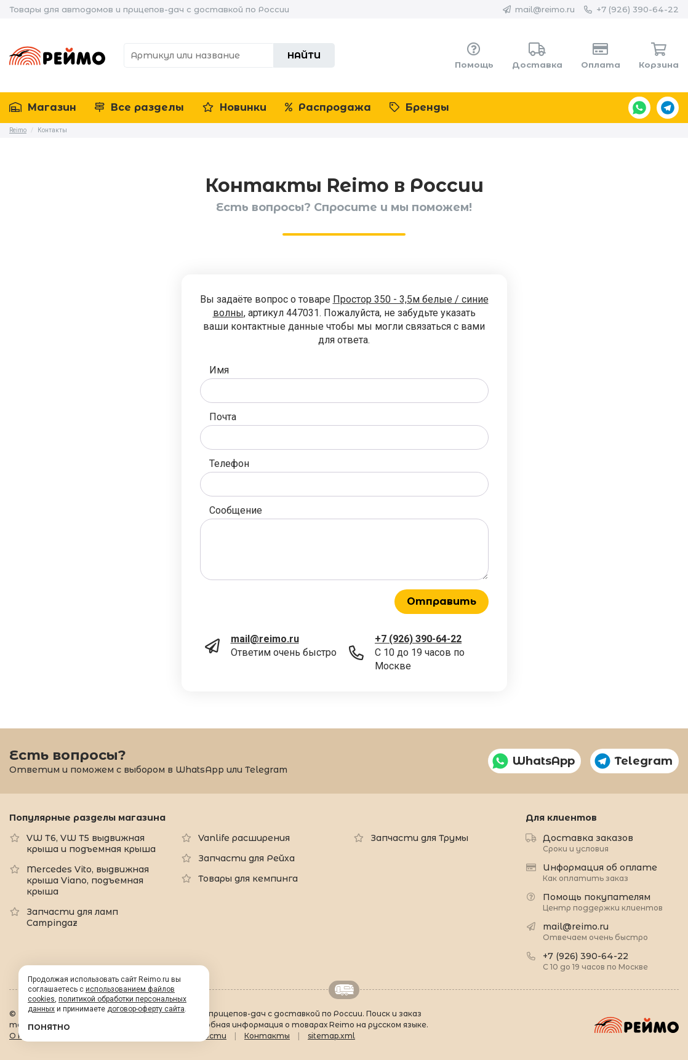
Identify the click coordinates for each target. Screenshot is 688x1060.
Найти (304, 55)
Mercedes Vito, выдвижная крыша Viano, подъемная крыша (87, 880)
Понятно (49, 1027)
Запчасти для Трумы (419, 837)
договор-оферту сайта (146, 1009)
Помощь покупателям (603, 901)
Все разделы (139, 107)
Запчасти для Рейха (246, 858)
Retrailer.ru (344, 990)
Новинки (234, 107)
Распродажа (328, 107)
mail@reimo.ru (545, 9)
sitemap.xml (331, 1035)
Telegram (668, 108)
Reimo (57, 55)
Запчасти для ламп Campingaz (72, 917)
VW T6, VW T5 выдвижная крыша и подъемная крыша (91, 843)
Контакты (267, 1035)
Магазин (42, 107)
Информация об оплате (600, 872)
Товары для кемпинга (248, 878)
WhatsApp (639, 108)
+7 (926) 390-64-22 (637, 9)
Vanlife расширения (244, 837)
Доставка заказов (588, 842)
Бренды (419, 107)
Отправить (441, 601)
